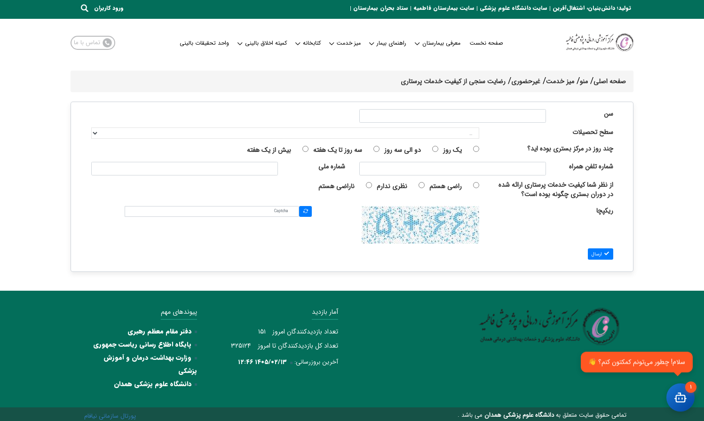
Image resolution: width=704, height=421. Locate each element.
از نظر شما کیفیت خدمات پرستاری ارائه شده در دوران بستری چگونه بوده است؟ (555, 189)
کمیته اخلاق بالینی (262, 43)
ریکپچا (604, 211)
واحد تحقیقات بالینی (204, 43)
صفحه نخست (486, 43)
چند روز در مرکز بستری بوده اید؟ (570, 149)
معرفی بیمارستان (438, 43)
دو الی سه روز (402, 150)
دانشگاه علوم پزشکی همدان (152, 384)
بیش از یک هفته (269, 150)
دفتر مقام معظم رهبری (159, 331)
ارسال (600, 254)
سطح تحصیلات (592, 132)
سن (608, 114)
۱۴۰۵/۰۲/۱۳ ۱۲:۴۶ (262, 362)
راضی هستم (445, 186)
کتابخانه (308, 43)
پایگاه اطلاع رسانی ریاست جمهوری (142, 344)
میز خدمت (345, 43)
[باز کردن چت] (680, 397)
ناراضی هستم (336, 186)
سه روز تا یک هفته (337, 150)
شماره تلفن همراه (591, 167)
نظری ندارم (392, 186)
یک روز (452, 150)
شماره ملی (331, 167)
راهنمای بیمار (388, 43)
